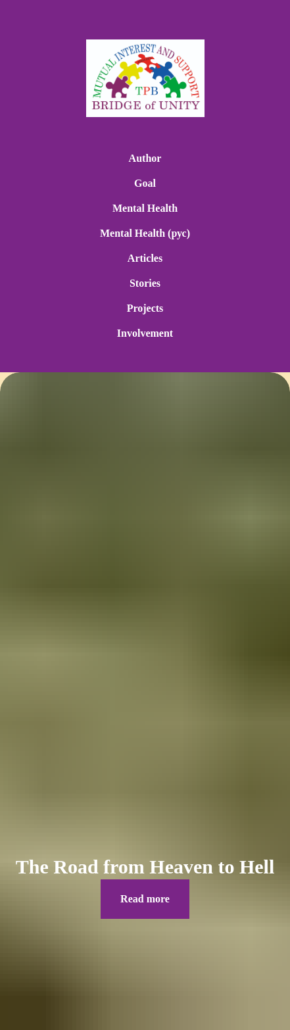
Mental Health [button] (145, 208)
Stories (145, 283)
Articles (145, 258)
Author (145, 158)
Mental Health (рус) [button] (145, 233)
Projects (145, 308)
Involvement (145, 333)
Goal (145, 183)
